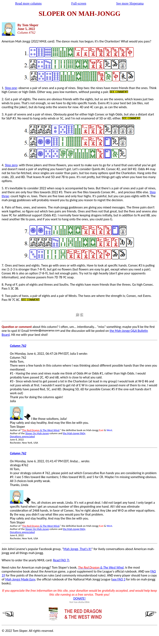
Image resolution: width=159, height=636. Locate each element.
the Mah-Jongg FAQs (74, 433)
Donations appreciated (22, 436)
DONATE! (79, 598)
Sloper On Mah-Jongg (37, 433)
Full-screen (78, 3)
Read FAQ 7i (61, 560)
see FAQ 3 (118, 579)
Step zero (11, 165)
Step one (11, 88)
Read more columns (28, 3)
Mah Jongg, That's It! (77, 549)
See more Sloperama (129, 3)
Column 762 (18, 346)
